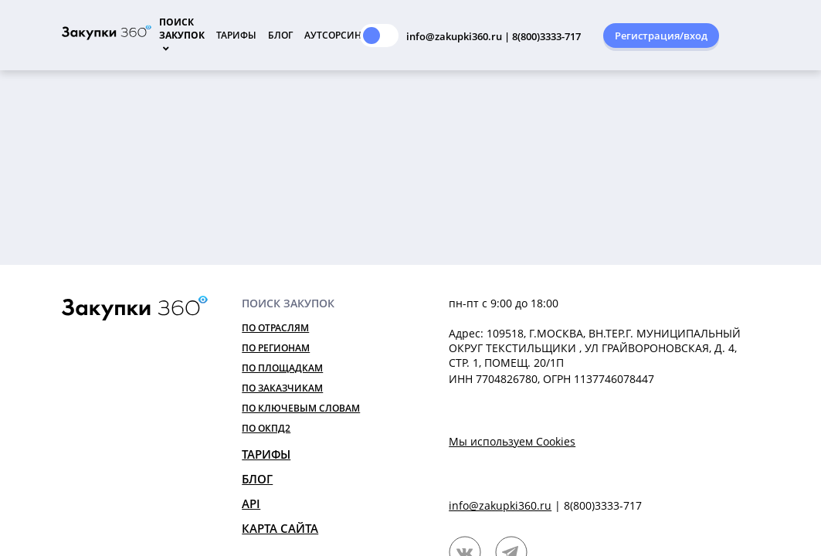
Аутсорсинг (335, 35)
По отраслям (275, 327)
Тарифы (236, 35)
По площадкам (282, 368)
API (251, 503)
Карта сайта (280, 528)
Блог (280, 35)
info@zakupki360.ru (500, 505)
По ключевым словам (301, 408)
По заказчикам (282, 388)
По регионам (276, 347)
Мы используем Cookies (512, 441)
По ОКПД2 (266, 428)
